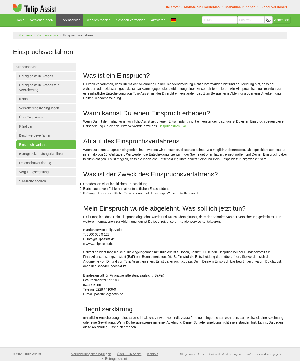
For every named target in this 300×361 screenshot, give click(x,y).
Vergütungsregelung (34, 172)
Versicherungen (41, 20)
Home (20, 20)
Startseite (25, 35)
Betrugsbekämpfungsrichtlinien (41, 154)
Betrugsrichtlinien (117, 359)
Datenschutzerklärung (35, 163)
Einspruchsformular (172, 126)
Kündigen (26, 126)
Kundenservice (69, 20)
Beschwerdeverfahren (35, 135)
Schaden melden (98, 20)
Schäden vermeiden (130, 20)
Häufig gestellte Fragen (36, 76)
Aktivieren (158, 20)
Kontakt (24, 99)
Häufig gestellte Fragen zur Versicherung (39, 87)
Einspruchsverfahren (34, 144)
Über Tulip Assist (31, 117)
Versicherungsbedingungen (39, 108)
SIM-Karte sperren (32, 181)
